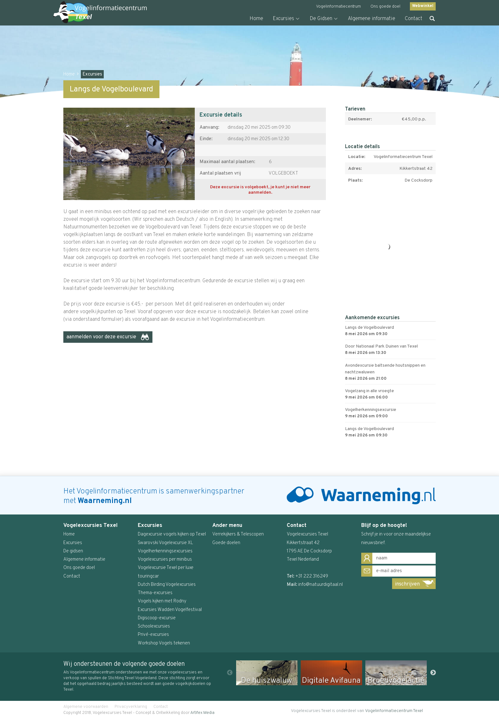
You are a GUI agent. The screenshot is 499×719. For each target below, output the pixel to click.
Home (256, 19)
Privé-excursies (153, 635)
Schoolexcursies (154, 626)
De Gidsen (321, 19)
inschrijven (407, 584)
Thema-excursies (155, 593)
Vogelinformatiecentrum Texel (394, 711)
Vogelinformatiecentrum (338, 6)
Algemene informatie (371, 19)
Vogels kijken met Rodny (162, 601)
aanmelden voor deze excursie (101, 337)
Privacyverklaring (131, 706)
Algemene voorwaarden (85, 706)
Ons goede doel (385, 6)
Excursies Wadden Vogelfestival (170, 610)
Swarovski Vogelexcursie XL (165, 543)
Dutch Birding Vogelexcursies (167, 585)
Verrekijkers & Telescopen (238, 534)
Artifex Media (202, 712)
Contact (413, 19)
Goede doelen (226, 543)
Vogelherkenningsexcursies (165, 551)
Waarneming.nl (105, 501)
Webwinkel (422, 6)
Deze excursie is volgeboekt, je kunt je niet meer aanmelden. (260, 190)
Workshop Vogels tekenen (164, 643)
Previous (230, 673)
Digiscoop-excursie (157, 618)
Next (433, 673)
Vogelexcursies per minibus (165, 560)
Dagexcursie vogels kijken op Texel (172, 534)
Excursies (283, 19)
